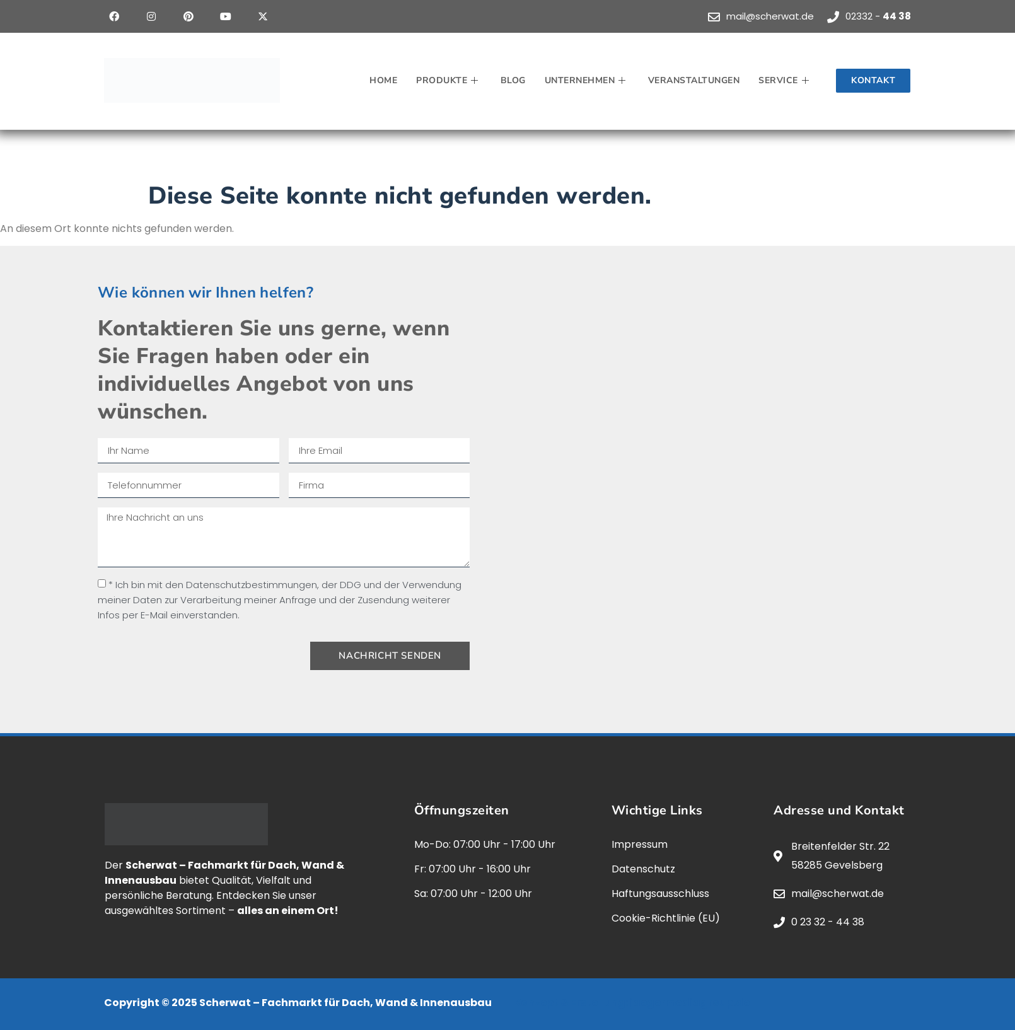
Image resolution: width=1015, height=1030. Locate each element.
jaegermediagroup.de (690, 1002)
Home (383, 80)
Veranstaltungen (694, 80)
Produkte (449, 80)
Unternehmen (587, 80)
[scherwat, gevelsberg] (722, 465)
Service (785, 80)
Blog (513, 80)
